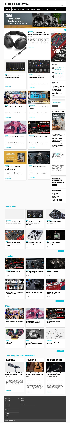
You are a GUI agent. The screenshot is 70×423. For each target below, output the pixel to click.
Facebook (59, 180)
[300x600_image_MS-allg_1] (58, 47)
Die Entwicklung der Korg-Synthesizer (53, 342)
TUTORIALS (46, 9)
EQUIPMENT (27, 9)
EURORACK (22, 9)
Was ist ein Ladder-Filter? (53, 271)
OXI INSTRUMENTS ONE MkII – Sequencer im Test (54, 222)
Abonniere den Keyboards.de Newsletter (38, 136)
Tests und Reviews (57, 153)
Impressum (47, 5)
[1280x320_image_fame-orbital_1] (35, 20)
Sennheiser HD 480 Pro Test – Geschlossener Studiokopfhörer (38, 34)
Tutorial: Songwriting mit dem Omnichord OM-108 (54, 293)
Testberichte (10, 206)
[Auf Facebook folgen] (60, 5)
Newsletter (43, 5)
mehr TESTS (61, 251)
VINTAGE (51, 9)
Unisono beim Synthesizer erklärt (34, 292)
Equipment (58, 158)
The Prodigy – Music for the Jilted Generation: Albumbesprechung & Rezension (34, 343)
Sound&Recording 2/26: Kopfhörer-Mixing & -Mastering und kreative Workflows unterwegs (14, 168)
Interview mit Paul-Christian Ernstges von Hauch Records (14, 137)
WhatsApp (57, 5)
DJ (18, 9)
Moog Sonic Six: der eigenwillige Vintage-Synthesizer (39, 107)
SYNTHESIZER (14, 9)
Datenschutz (54, 5)
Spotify (59, 5)
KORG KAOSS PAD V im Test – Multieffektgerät (54, 243)
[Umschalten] (18, 398)
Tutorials (9, 256)
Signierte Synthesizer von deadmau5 (12, 342)
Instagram (54, 180)
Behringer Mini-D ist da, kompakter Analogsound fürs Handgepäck (37, 76)
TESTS (42, 9)
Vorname (53, 95)
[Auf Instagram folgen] (61, 5)
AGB (50, 5)
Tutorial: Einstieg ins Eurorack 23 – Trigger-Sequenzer (14, 293)
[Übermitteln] (65, 30)
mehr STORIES (60, 350)
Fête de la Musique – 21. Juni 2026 (13, 106)
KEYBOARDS (8, 9)
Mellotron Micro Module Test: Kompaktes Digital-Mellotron (33, 243)
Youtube (54, 182)
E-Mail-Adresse (54, 98)
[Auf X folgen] (62, 5)
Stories (57, 154)
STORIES (38, 9)
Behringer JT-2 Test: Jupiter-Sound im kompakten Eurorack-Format (14, 244)
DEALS (55, 9)
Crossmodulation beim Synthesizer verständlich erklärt (37, 167)
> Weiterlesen (31, 47)
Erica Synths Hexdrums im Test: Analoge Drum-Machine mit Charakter (15, 76)
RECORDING (33, 9)
